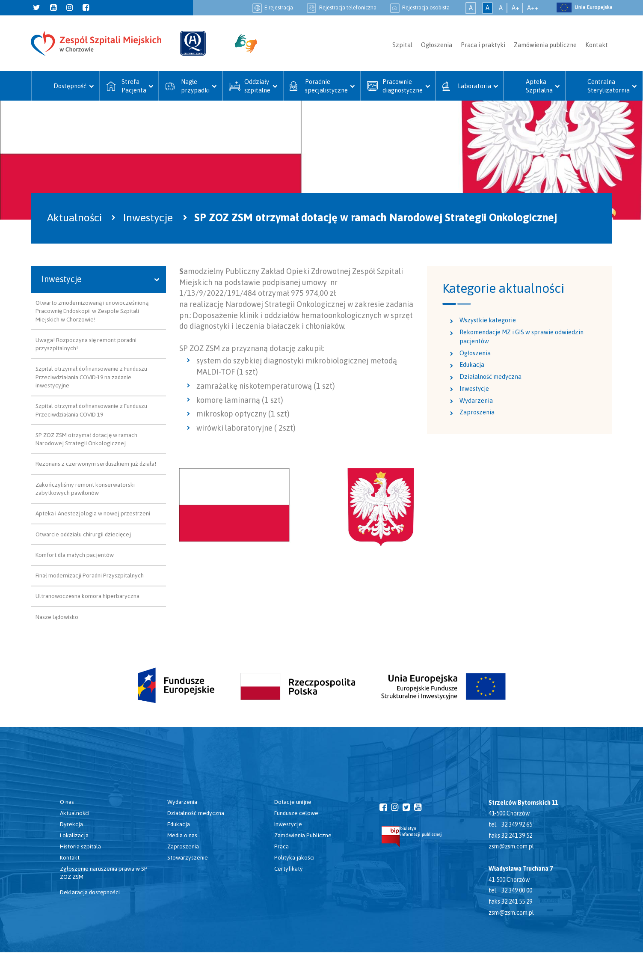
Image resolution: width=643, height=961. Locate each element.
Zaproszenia (477, 412)
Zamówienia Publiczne (303, 835)
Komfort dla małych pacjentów (75, 554)
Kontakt (596, 45)
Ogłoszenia (436, 45)
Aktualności (74, 812)
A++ (533, 7)
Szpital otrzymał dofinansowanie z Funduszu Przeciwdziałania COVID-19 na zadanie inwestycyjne (91, 377)
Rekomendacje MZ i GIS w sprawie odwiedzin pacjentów (521, 337)
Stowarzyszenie (187, 857)
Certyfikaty (288, 868)
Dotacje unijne (292, 801)
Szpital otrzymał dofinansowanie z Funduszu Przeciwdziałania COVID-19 (91, 409)
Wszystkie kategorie (487, 320)
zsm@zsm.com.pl (511, 846)
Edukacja (471, 364)
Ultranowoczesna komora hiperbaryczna (87, 595)
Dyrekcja (71, 824)
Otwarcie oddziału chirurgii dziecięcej (83, 534)
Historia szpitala (80, 846)
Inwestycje (474, 388)
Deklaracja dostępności (90, 892)
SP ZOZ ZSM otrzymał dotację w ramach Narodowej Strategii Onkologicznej (86, 438)
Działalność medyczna (490, 376)
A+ (515, 7)
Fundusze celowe (296, 812)
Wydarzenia (476, 400)
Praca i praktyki (483, 45)
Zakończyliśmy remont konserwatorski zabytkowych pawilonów (85, 488)
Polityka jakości (294, 857)
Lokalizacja (74, 835)
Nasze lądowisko (57, 616)
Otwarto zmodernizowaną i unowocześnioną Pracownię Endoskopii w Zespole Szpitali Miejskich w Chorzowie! (92, 311)
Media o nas (182, 835)
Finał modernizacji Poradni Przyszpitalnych (90, 575)
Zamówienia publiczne (545, 45)
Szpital (402, 45)
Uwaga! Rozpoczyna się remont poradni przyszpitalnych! (86, 343)
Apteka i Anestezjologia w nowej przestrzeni (93, 513)
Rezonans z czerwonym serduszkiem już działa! (96, 463)
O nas (67, 801)
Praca (281, 846)
